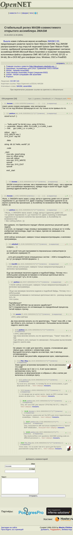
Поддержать (55, 533)
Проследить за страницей (12, 533)
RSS (69, 99)
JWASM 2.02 (53, 41)
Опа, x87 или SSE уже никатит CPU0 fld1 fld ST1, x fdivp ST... (44, 406)
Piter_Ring (24, 361)
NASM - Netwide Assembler (17, 70)
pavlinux (12, 113)
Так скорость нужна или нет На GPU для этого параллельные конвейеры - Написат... (46, 416)
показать (47, 386)
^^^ (36, 113)
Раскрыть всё (60, 99)
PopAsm (9, 77)
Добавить (45, 533)
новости (13, 13)
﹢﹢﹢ (36, 103)
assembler (27, 86)
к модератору (51, 103)
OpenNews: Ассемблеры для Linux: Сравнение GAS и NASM (32, 68)
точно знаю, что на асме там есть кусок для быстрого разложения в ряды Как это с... (40, 448)
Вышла (6, 41)
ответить (30, 103)
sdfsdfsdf (15, 244)
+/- (53, 99)
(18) (15, 99)
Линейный (46, 99)
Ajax (29, 99)
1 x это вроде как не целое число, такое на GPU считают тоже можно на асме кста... (43, 395)
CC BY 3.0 (14, 81)
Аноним (10, 103)
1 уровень (37, 99)
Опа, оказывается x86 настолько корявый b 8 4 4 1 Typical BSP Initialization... (47, 427)
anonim (18, 314)
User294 (14, 264)
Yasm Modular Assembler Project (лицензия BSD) (27, 72)
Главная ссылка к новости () (31, 66)
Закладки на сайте (9, 531)
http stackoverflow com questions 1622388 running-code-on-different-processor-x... (46, 437)
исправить (60, 63)
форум (25, 13)
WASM (19, 86)
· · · (41, 103)
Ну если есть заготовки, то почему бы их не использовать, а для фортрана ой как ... (42, 385)
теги (31, 13)
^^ (33, 113)
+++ (19, 13)
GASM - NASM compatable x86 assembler (23, 75)
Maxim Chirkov (65, 531)
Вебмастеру (67, 533)
